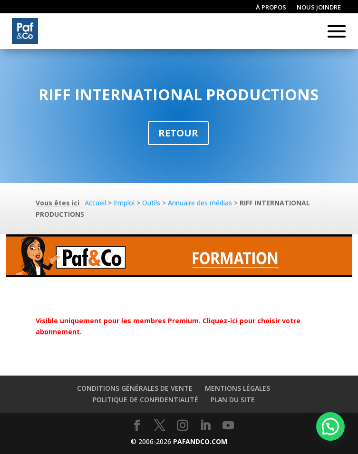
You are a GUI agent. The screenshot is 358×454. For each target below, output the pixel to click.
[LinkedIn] (205, 426)
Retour (178, 132)
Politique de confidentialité (145, 399)
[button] (330, 426)
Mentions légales (237, 388)
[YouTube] (228, 426)
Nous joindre (319, 7)
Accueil (95, 202)
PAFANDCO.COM (200, 441)
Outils (151, 202)
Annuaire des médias (200, 202)
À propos (271, 7)
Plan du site (233, 399)
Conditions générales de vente (135, 388)
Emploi (124, 202)
